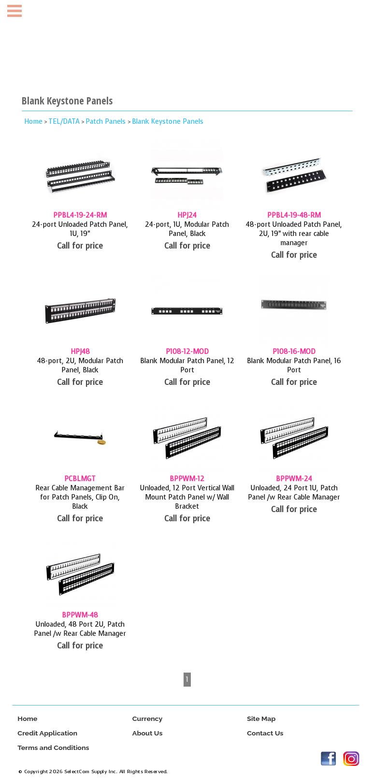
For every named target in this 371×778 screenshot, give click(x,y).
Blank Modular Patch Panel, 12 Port (187, 365)
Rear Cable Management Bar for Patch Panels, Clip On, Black (80, 497)
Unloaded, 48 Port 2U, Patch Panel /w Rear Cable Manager (80, 629)
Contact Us (265, 733)
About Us (147, 733)
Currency (147, 718)
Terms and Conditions (53, 747)
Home (33, 121)
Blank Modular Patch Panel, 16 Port (294, 365)
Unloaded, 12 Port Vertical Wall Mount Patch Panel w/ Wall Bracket (187, 497)
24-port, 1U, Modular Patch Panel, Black (187, 229)
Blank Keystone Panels (167, 121)
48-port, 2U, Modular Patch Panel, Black (80, 365)
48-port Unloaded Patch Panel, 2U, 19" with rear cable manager (294, 234)
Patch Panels (107, 121)
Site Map (261, 718)
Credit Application (47, 733)
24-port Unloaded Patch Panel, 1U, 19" (80, 229)
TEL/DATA (64, 121)
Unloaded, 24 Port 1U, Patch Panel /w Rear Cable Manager (294, 493)
